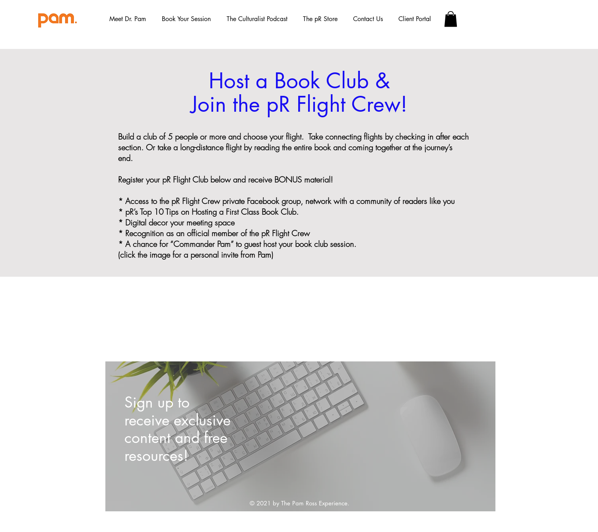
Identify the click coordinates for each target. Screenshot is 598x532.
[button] (186, 19)
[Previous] (125, 436)
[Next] (476, 436)
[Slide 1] (300, 493)
